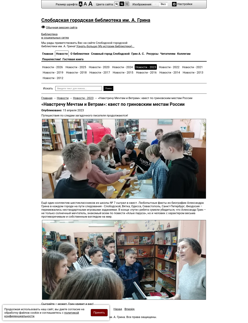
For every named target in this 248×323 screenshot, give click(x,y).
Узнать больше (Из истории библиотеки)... (105, 46)
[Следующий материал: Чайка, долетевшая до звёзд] (130, 309)
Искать (48, 88)
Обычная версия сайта (61, 27)
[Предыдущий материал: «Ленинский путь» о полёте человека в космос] (117, 309)
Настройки (184, 4)
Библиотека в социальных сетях (55, 35)
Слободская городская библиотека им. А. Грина (95, 20)
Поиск (108, 88)
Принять (99, 312)
